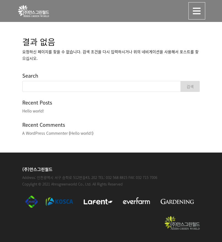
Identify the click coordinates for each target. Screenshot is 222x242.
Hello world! (33, 111)
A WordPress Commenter (45, 133)
